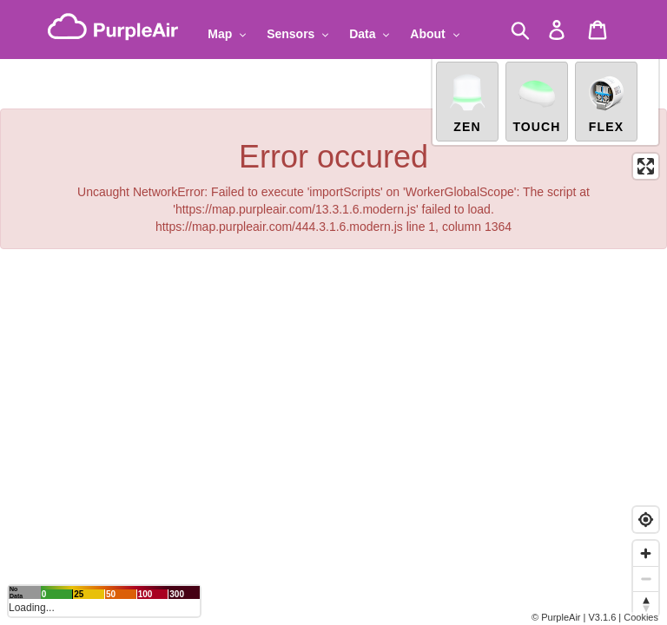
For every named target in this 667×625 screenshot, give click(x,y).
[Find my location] (645, 519)
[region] (333, 312)
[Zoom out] (645, 578)
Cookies (641, 617)
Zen (467, 102)
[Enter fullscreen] (645, 166)
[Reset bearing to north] (645, 603)
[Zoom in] (645, 553)
